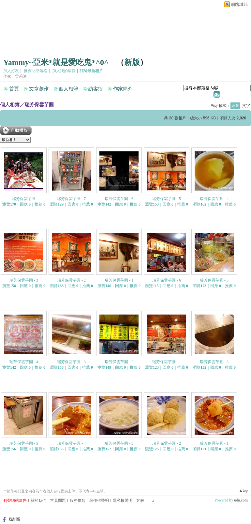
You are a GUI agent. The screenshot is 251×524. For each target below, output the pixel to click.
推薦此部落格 (35, 71)
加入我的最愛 (64, 71)
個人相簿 (68, 88)
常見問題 (58, 500)
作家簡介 (123, 88)
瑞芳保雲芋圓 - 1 (119, 280)
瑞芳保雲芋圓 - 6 (119, 198)
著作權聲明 (99, 500)
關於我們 (38, 500)
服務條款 (77, 500)
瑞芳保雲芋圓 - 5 (166, 198)
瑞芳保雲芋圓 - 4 (214, 198)
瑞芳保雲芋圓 (39, 104)
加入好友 (11, 71)
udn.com (241, 500)
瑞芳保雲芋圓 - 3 (23, 280)
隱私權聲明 (122, 500)
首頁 (14, 88)
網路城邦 (239, 4)
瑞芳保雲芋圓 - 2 (71, 280)
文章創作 (39, 88)
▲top (243, 490)
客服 (140, 500)
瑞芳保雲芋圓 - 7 (71, 198)
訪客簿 (95, 88)
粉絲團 (14, 519)
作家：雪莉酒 (15, 76)
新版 (132, 62)
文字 (246, 105)
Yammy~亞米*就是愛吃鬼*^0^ (56, 62)
